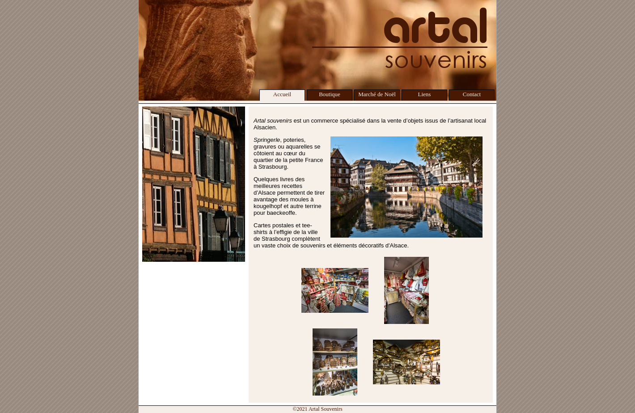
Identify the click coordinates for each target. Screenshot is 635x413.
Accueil (282, 94)
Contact (472, 94)
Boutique (329, 94)
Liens (424, 94)
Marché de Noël (377, 94)
